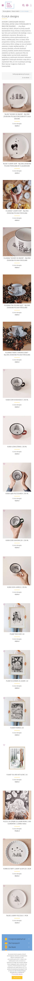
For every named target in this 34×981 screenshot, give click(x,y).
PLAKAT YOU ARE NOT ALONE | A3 (17, 775)
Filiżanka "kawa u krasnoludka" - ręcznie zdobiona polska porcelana (17, 354)
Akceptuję (17, 977)
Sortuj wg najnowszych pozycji (22, 74)
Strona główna (7, 11)
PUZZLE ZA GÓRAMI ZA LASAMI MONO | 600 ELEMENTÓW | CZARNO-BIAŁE (17, 823)
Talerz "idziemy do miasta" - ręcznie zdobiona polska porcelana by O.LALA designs (17, 116)
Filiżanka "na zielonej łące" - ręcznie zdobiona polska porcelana (17, 306)
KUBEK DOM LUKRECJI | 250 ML (17, 587)
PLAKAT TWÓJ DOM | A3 (17, 634)
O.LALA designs (17, 123)
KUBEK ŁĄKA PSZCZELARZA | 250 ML (17, 493)
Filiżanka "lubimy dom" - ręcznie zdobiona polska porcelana (17, 212)
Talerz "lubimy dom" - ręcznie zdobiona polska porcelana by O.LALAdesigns (17, 165)
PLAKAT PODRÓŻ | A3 (17, 728)
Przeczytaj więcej (17, 974)
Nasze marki (15, 11)
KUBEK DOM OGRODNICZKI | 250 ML (17, 540)
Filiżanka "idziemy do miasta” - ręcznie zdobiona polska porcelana (17, 259)
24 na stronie (26, 77)
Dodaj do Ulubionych (4, 85)
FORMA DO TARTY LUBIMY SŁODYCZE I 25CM (17, 869)
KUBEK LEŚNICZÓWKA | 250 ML (17, 447)
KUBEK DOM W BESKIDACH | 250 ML (17, 400)
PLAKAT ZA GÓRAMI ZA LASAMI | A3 (17, 681)
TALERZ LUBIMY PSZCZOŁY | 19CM (17, 915)
